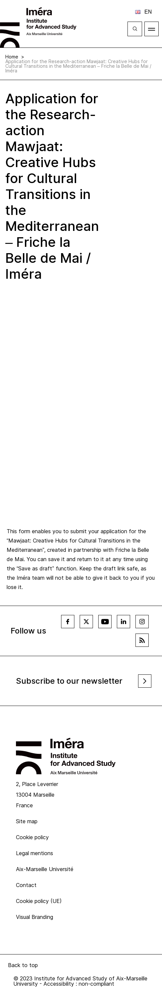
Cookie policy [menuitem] (32, 837)
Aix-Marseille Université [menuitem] (44, 869)
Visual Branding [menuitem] (34, 917)
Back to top (23, 965)
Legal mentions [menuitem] (34, 853)
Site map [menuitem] (27, 821)
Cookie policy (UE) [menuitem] (39, 901)
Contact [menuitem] (26, 885)
